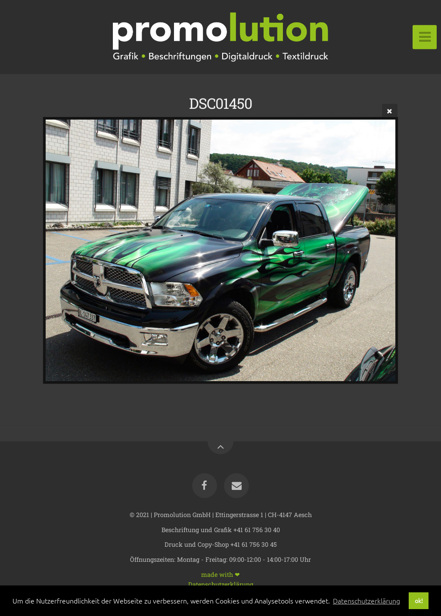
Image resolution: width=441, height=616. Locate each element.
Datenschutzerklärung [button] (366, 600)
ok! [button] (419, 600)
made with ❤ (220, 574)
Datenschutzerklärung (220, 584)
